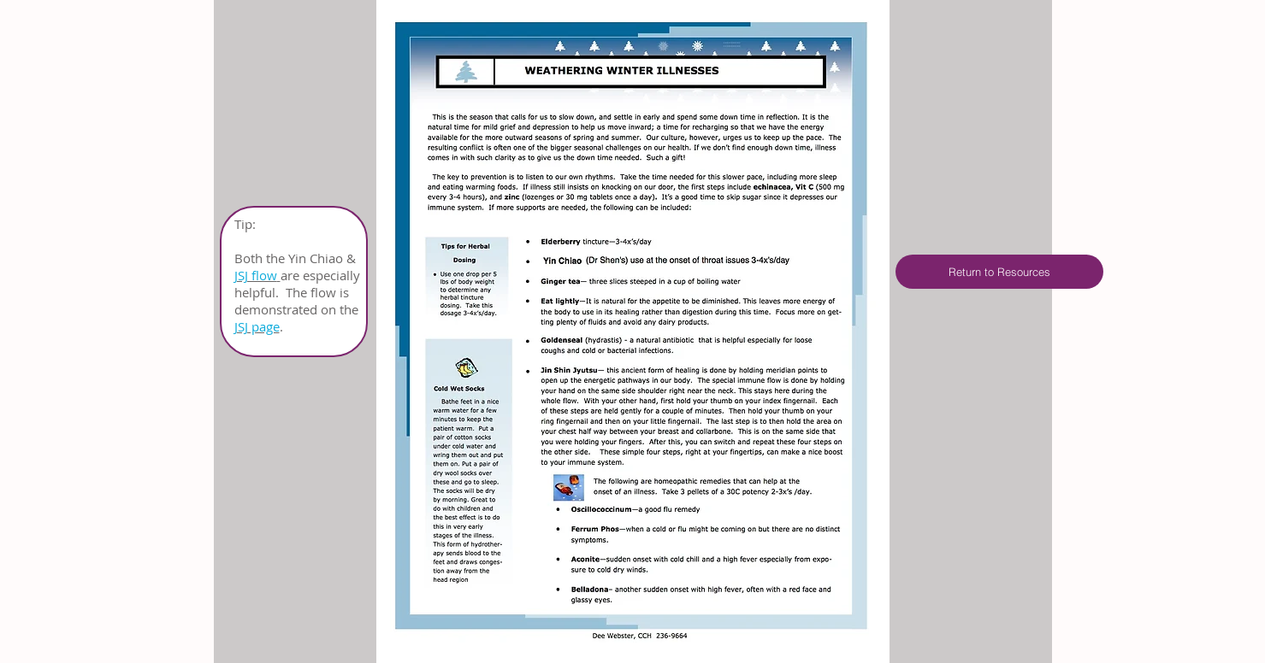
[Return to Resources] (999, 272)
